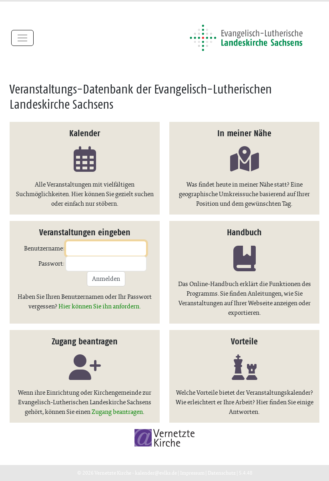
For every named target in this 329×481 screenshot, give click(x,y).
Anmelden (106, 278)
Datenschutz (222, 472)
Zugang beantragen (117, 411)
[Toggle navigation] (22, 38)
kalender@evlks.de (156, 472)
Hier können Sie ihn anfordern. (99, 306)
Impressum (192, 472)
